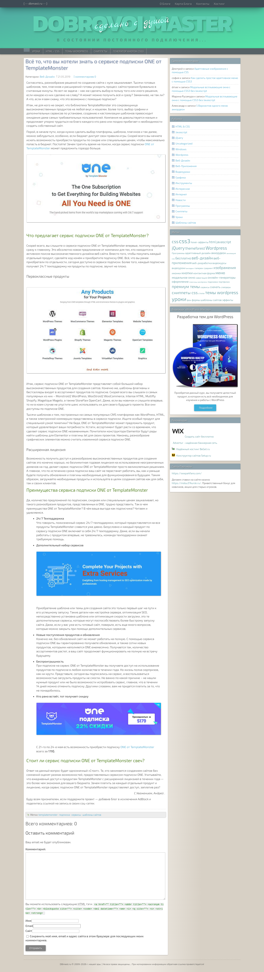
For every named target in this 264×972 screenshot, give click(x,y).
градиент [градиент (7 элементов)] (208, 268)
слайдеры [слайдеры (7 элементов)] (226, 287)
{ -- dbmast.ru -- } (35, 3)
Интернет (181, 194)
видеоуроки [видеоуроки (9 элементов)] (178, 268)
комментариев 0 (85, 76)
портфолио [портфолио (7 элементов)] (224, 281)
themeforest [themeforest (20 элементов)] (195, 248)
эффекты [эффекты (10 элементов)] (227, 300)
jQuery (179, 137)
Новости (180, 200)
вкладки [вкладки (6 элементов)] (190, 268)
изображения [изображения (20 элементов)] (225, 267)
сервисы (76, 814)
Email (29, 925)
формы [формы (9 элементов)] (196, 300)
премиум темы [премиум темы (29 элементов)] (186, 286)
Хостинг (219, 3)
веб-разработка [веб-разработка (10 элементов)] (202, 263)
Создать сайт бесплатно (199, 436)
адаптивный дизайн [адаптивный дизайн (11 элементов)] (198, 253)
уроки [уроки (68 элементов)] (179, 299)
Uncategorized (183, 143)
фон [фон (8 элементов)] (189, 300)
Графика (180, 177)
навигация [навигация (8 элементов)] (201, 277)
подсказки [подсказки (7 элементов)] (213, 281)
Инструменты (183, 183)
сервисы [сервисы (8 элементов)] (205, 287)
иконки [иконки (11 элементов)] (176, 273)
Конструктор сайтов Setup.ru (193, 455)
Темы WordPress (76, 51)
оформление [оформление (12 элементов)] (180, 281)
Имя (28, 920)
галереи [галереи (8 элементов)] (198, 268)
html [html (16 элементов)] (212, 242)
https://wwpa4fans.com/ (187, 473)
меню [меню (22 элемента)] (220, 272)
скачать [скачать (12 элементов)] (215, 287)
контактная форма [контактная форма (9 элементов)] (204, 273)
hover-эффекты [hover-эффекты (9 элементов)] (199, 242)
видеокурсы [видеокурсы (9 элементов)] (219, 263)
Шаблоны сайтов (185, 222)
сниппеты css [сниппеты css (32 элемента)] (185, 292)
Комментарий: (36, 849)
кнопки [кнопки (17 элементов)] (187, 273)
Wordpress (181, 154)
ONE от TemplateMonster (137, 747)
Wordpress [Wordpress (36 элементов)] (216, 248)
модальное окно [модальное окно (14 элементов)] (183, 277)
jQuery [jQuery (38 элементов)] (178, 248)
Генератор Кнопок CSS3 (128, 51)
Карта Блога (183, 3)
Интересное (182, 188)
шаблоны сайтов (91, 814)
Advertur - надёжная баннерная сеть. (195, 442)
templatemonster (48, 814)
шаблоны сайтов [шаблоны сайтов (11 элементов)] (211, 300)
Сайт (29, 930)
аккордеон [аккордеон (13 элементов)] (218, 253)
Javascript (181, 132)
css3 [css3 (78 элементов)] (184, 241)
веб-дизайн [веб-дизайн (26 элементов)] (202, 258)
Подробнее (205, 407)
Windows (180, 149)
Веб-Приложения (186, 166)
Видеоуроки (182, 171)
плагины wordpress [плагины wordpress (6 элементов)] (198, 282)
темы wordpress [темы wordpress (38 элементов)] (221, 292)
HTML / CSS (52, 51)
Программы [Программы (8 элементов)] (178, 253)
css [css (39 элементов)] (175, 241)
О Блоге (165, 3)
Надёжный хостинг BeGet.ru (193, 449)
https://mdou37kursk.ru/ (186, 483)
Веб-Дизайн (47, 76)
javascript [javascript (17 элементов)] (223, 242)
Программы (182, 205)
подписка (64, 814)
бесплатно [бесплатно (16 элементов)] (183, 258)
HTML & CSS (182, 126)
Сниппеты (100, 51)
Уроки (36, 51)
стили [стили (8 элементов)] (201, 293)
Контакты (202, 3)
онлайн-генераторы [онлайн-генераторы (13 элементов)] (221, 277)
